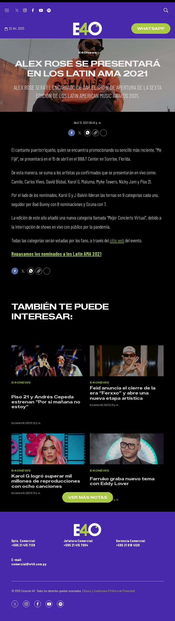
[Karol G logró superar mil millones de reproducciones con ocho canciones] (48, 474)
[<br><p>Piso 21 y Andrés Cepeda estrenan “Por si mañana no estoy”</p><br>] (48, 386)
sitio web (117, 240)
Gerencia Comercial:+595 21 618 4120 (131, 542)
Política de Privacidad (122, 591)
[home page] (87, 28)
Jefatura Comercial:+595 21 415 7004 (78, 542)
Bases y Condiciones (96, 591)
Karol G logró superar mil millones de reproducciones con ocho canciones (45, 506)
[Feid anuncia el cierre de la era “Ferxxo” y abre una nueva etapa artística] (127, 386)
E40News (87, 52)
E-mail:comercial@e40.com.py (28, 561)
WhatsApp (151, 28)
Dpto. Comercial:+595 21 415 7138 (23, 542)
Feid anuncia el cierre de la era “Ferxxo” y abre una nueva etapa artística (122, 418)
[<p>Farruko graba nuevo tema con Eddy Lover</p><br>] (127, 474)
